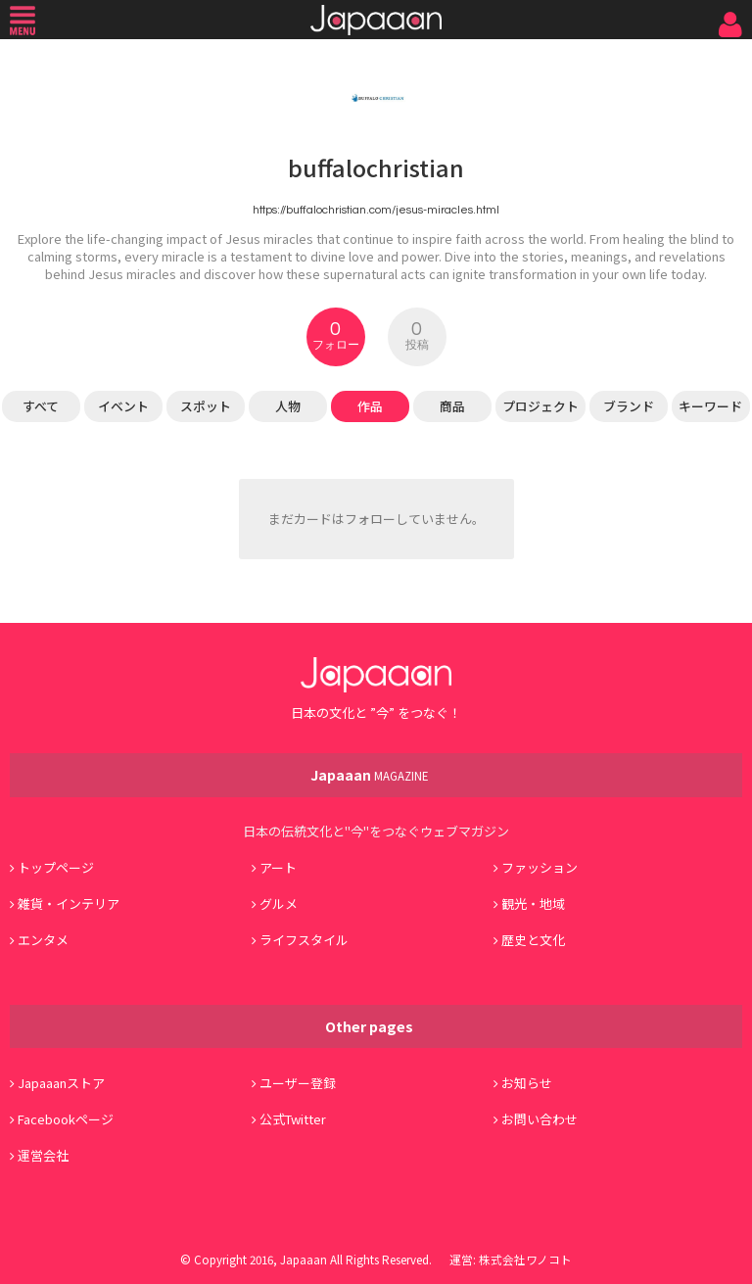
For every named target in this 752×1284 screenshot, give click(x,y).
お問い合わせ (539, 1119)
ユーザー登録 (297, 1082)
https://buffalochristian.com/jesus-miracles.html (376, 209)
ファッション (539, 867)
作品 (370, 406)
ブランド (628, 406)
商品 (452, 406)
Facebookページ (66, 1119)
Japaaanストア (61, 1082)
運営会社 (43, 1155)
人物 (288, 406)
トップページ (56, 867)
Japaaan (376, 20)
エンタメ (43, 939)
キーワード (710, 406)
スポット (205, 406)
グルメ (278, 903)
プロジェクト (540, 406)
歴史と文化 (533, 939)
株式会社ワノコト (525, 1259)
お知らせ (526, 1082)
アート (278, 867)
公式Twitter (292, 1119)
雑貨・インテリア (68, 903)
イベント (123, 406)
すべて (41, 406)
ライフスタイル (304, 939)
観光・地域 (533, 903)
